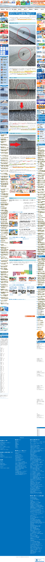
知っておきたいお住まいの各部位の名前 (34, 499)
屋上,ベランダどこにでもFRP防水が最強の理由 (35, 509)
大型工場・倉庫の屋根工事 (18, 460)
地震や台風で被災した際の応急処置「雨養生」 (35, 526)
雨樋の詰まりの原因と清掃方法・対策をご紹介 (20, 466)
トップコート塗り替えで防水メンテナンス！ (35, 514)
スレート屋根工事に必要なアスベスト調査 (35, 532)
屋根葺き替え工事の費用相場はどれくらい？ (20, 474)
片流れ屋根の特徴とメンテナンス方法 (34, 501)
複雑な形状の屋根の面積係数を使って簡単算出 (35, 525)
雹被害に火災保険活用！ (33, 491)
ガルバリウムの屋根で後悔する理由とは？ (35, 541)
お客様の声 (11, 7)
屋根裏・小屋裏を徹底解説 (33, 527)
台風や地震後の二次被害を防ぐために (34, 489)
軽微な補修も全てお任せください (19, 455)
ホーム (4, 7)
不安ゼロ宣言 (1, 445)
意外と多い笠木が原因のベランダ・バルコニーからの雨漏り (37, 508)
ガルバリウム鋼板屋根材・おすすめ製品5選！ (35, 473)
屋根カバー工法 (8, 9)
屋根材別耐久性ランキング (33, 538)
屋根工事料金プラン (17, 453)
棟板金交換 (19, 9)
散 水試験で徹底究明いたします (18, 457)
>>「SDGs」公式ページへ (3, 397)
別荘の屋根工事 (17, 470)
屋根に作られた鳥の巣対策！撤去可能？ (19, 468)
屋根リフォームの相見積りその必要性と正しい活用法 (36, 443)
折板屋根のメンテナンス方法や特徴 (34, 463)
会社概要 (33, 7)
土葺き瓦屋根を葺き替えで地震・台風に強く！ (35, 544)
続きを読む (27, 227)
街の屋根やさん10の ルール (3, 444)
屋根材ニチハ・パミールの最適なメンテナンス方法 (36, 466)
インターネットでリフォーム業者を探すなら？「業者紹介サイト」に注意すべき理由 (37, 448)
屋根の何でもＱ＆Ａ (2, 456)
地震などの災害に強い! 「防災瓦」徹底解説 (35, 482)
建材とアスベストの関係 (33, 534)
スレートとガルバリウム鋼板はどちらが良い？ (35, 469)
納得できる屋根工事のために (33, 452)
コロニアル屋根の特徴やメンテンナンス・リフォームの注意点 (37, 471)
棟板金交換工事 (17, 444)
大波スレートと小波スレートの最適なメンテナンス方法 (36, 545)
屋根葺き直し (36, 9)
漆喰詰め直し (31, 9)
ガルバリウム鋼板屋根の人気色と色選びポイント (35, 478)
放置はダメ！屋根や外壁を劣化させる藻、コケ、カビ (36, 547)
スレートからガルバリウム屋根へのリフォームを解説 (36, 470)
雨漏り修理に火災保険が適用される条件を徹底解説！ (36, 492)
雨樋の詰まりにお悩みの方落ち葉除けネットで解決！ (21, 467)
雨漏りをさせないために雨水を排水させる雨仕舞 (35, 521)
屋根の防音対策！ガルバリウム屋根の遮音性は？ (35, 479)
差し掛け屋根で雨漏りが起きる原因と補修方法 (35, 520)
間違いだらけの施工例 (32, 453)
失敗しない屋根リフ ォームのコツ (34, 457)
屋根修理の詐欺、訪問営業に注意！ (34, 446)
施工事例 (26, 7)
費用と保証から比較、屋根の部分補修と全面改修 (35, 459)
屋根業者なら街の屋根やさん (3, 464)
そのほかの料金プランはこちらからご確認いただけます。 (17, 172)
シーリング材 (17, 161)
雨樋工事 (25, 9)
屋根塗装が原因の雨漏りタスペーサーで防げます (35, 507)
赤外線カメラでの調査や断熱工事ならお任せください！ (21, 463)
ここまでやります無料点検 (18, 454)
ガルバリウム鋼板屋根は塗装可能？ (34, 476)
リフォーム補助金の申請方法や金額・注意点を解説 (21, 473)
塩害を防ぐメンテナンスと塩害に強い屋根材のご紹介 (36, 548)
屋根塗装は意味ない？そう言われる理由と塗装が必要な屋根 (37, 506)
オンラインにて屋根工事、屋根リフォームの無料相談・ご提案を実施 (37, 442)
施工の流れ (18, 7)
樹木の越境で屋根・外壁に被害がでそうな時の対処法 (36, 484)
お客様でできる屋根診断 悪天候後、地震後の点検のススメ (37, 486)
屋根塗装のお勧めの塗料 (33, 552)
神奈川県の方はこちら (13, 281)
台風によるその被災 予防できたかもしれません (35, 490)
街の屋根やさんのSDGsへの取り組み (4, 449)
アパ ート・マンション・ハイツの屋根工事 (20, 461)
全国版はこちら (32, 281)
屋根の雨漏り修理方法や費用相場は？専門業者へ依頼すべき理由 (37, 522)
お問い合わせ (41, 7)
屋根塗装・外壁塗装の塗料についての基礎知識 (35, 551)
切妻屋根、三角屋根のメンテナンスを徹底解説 (35, 502)
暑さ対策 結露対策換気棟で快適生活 (34, 528)
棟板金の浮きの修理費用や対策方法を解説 (35, 451)
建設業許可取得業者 (2, 463)
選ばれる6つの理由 (2, 443)
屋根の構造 (31, 500)
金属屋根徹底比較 (32, 540)
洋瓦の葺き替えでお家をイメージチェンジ (35, 546)
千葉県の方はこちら (22, 281)
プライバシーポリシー (2, 465)
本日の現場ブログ (2, 455)
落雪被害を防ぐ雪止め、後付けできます (34, 483)
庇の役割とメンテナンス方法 (33, 515)
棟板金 (10, 68)
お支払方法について (2, 448)
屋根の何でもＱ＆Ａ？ (32, 553)
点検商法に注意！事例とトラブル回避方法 (35, 447)
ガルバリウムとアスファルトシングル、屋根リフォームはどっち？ (37, 539)
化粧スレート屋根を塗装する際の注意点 (34, 465)
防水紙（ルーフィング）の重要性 (34, 535)
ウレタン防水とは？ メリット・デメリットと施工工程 (36, 513)
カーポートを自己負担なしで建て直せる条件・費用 (21, 462)
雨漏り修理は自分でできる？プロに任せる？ (35, 503)
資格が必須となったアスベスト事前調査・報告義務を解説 (36, 533)
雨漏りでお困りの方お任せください (19, 456)
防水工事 (42, 9)
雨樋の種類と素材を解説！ (18, 469)
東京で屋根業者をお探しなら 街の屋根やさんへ (5, 442)
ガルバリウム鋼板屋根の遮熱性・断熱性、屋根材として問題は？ (37, 477)
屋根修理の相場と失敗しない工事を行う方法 (35, 458)
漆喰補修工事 (16, 443)
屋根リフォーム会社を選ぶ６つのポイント (35, 485)
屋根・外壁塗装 (14, 9)
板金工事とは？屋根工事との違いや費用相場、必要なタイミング (37, 450)
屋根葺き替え (3, 9)
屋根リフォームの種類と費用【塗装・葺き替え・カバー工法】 (37, 460)
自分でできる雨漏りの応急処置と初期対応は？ (35, 519)
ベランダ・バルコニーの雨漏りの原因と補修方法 (35, 512)
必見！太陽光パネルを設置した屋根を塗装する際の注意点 (36, 464)
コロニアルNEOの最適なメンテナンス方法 (35, 472)
